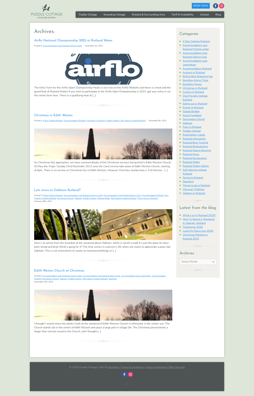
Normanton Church (65, 198)
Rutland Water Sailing (196, 166)
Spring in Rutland (193, 177)
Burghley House (192, 84)
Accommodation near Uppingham (135, 276)
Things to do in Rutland (147, 198)
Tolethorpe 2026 (193, 227)
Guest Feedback (192, 115)
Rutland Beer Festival (195, 142)
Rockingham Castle (194, 135)
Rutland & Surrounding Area (148, 14)
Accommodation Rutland (75, 120)
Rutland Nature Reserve (197, 150)
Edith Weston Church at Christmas (59, 270)
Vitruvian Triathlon (193, 189)
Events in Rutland (193, 107)
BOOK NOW (200, 5)
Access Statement (156, 367)
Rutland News (191, 154)
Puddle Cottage (88, 14)
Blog (218, 14)
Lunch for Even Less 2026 (198, 231)
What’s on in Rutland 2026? (199, 215)
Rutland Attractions (194, 139)
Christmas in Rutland (96, 120)
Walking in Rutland (194, 193)
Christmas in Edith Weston (53, 115)
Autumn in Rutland (194, 72)
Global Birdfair (191, 111)
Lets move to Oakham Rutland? (57, 190)
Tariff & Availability (182, 14)
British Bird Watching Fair (198, 76)
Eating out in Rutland (195, 103)
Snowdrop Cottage (114, 14)
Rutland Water (103, 198)
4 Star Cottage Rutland (53, 120)
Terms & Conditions (132, 367)
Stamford (113, 279)
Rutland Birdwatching (195, 146)
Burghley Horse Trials (195, 80)
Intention (113, 367)
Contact (204, 14)
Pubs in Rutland (192, 127)
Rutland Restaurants (195, 158)
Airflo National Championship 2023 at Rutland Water (73, 40)
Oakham (78, 198)
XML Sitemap (177, 367)
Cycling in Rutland (193, 92)
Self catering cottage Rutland (133, 120)
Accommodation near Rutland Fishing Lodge (62, 45)
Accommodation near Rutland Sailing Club (122, 195)
